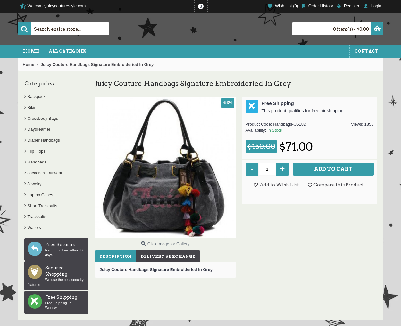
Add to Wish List (279, 184)
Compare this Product (338, 184)
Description (115, 256)
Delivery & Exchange (168, 256)
